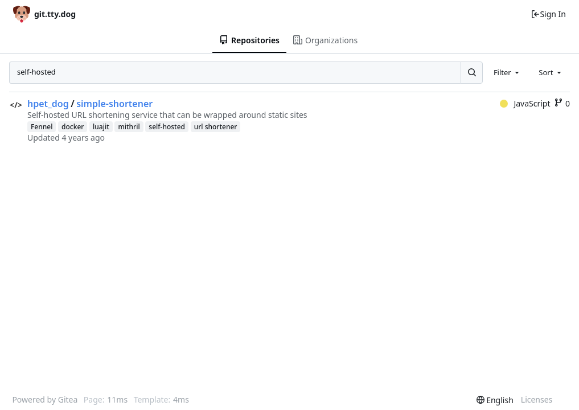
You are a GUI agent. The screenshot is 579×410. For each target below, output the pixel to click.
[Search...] (471, 72)
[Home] (44, 14)
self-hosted (167, 127)
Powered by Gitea (44, 399)
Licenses (537, 399)
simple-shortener (114, 103)
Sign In (548, 14)
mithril (128, 127)
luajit (101, 127)
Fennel (41, 127)
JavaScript (525, 103)
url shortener (215, 127)
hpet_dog (48, 103)
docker (72, 127)
